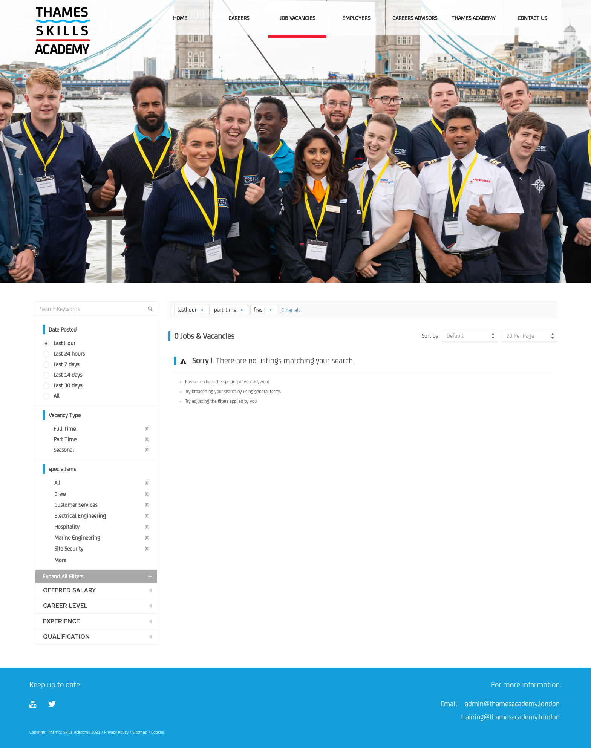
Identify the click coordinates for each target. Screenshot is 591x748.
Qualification (66, 636)
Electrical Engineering (103, 515)
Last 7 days (66, 364)
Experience (61, 621)
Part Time (103, 439)
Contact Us (532, 18)
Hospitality (103, 526)
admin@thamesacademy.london (512, 703)
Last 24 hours (69, 353)
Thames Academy (474, 18)
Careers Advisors (414, 18)
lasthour (191, 309)
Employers (356, 18)
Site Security (103, 548)
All (57, 396)
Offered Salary (69, 590)
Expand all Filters (98, 576)
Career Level (65, 605)
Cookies (158, 732)
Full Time (103, 428)
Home (180, 18)
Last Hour (64, 343)
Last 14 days (68, 375)
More (60, 560)
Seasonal (103, 450)
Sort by (430, 335)
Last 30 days (68, 385)
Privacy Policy (116, 732)
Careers (238, 18)
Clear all (290, 310)
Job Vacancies (297, 18)
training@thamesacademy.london (510, 717)
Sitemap (139, 732)
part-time (228, 309)
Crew (103, 494)
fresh (263, 309)
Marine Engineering (103, 537)
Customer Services (103, 505)
